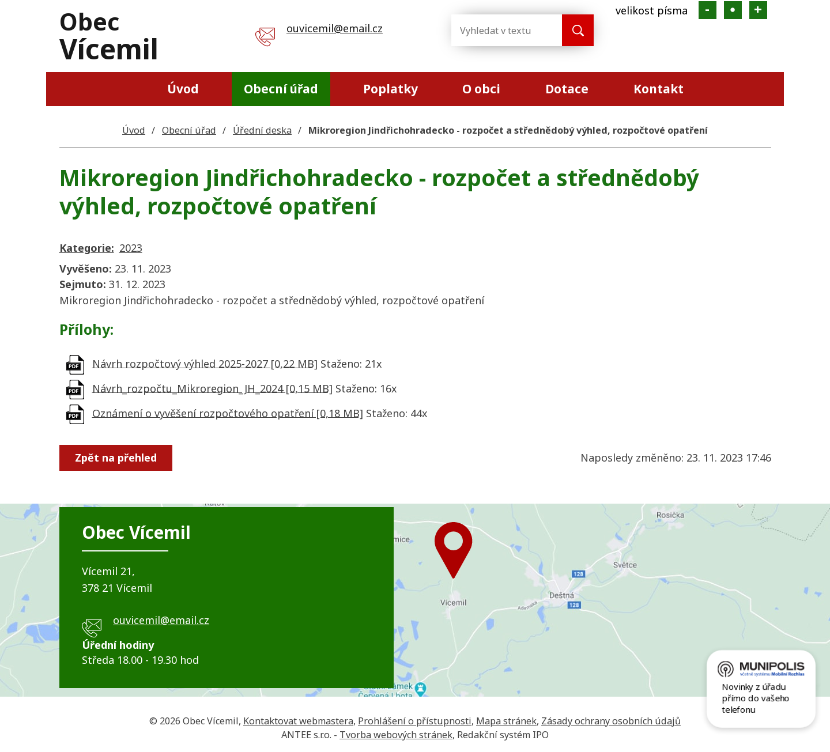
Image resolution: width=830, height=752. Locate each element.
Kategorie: (86, 248)
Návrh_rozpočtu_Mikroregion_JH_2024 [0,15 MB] (212, 388)
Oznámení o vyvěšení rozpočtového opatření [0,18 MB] (227, 413)
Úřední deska (262, 130)
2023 (130, 248)
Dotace (566, 89)
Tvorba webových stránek (395, 734)
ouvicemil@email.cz (334, 28)
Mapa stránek (506, 721)
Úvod (183, 89)
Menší (707, 10)
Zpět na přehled (116, 457)
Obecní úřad (281, 89)
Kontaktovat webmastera (298, 721)
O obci (481, 89)
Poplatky (390, 89)
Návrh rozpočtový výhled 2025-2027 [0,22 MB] (205, 363)
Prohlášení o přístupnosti (414, 721)
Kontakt (658, 89)
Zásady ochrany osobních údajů (611, 721)
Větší (758, 10)
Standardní (733, 10)
